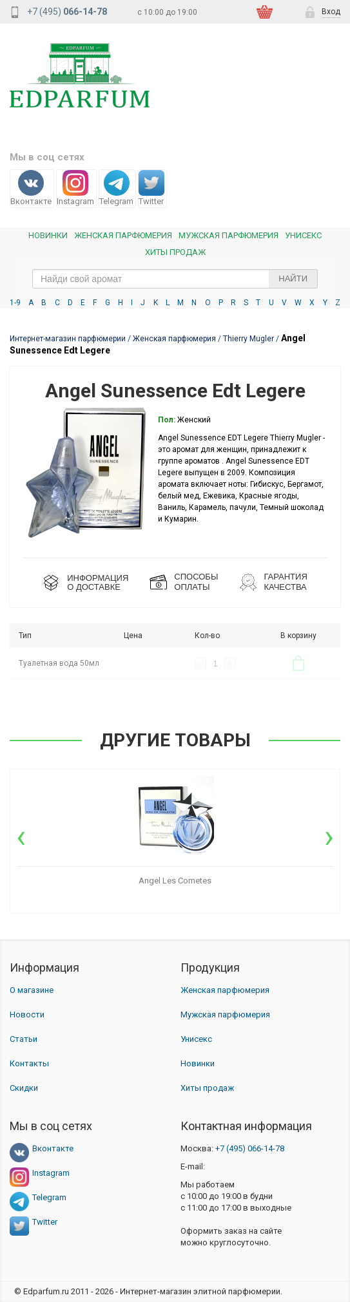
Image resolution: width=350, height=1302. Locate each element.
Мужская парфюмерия (228, 235)
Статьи (23, 1039)
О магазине (31, 990)
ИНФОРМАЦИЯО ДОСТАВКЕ (97, 582)
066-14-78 (249, 1148)
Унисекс (303, 235)
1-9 (15, 302)
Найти (292, 278)
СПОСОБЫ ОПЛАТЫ (196, 582)
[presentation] (21, 836)
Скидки (24, 1088)
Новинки (48, 235)
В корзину (298, 663)
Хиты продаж (175, 252)
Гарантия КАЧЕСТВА (285, 582)
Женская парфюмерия (224, 990)
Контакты (29, 1063)
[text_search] (175, 278)
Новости (27, 1014)
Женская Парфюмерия (123, 235)
